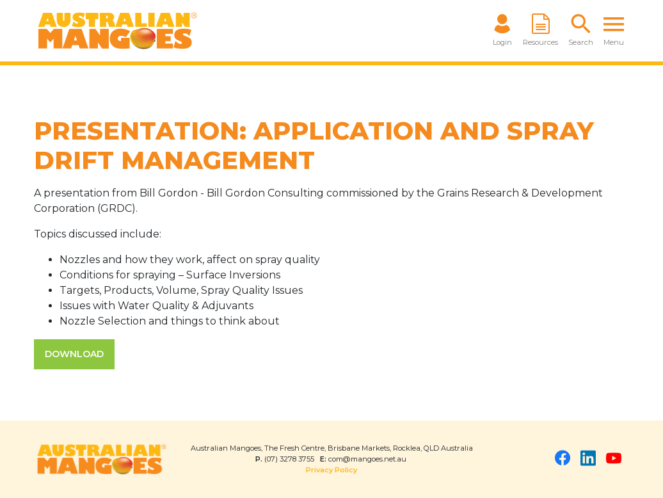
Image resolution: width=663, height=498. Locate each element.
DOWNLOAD (74, 354)
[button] (580, 30)
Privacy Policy (331, 469)
